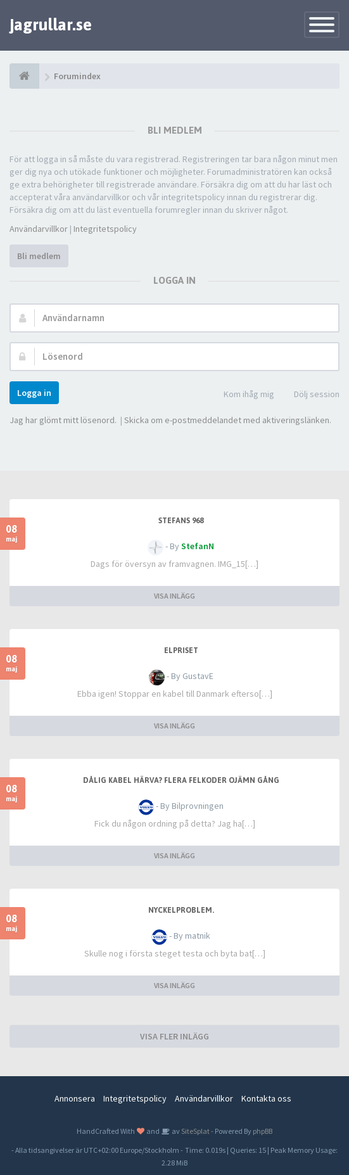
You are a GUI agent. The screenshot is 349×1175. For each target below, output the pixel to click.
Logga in (34, 392)
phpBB (262, 1131)
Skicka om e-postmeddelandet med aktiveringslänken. (227, 420)
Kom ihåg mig (242, 395)
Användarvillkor (39, 228)
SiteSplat (195, 1131)
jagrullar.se (51, 24)
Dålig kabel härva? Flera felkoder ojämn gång (181, 780)
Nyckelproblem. (181, 910)
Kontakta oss (266, 1098)
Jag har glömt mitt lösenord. (63, 420)
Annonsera (74, 1098)
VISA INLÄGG (174, 595)
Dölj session (309, 395)
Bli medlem (39, 256)
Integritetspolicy (105, 228)
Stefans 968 (180, 520)
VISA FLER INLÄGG (174, 1036)
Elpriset (181, 650)
